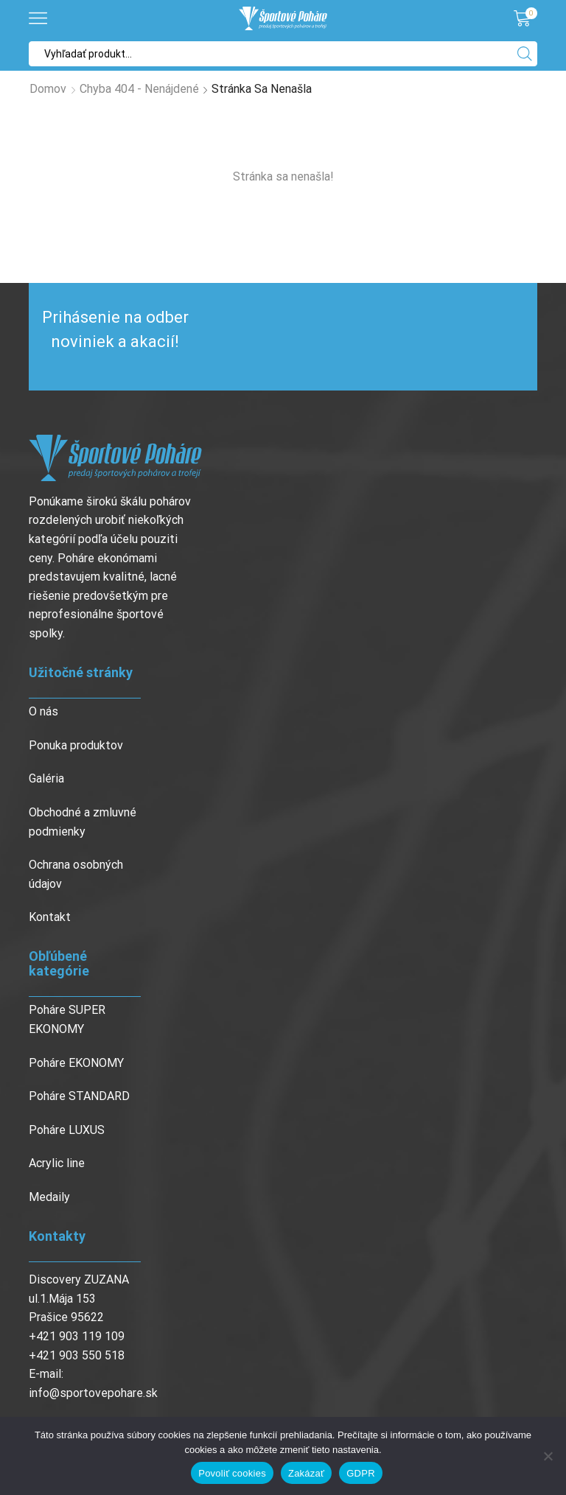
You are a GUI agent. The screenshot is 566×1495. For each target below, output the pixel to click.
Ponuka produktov (76, 745)
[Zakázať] (547, 1456)
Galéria (46, 778)
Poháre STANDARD (79, 1096)
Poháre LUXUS (67, 1130)
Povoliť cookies (232, 1473)
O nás (43, 711)
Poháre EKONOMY (76, 1063)
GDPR (360, 1473)
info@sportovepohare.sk (93, 1393)
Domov (47, 89)
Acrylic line (57, 1163)
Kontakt (50, 917)
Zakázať (306, 1473)
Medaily (49, 1197)
